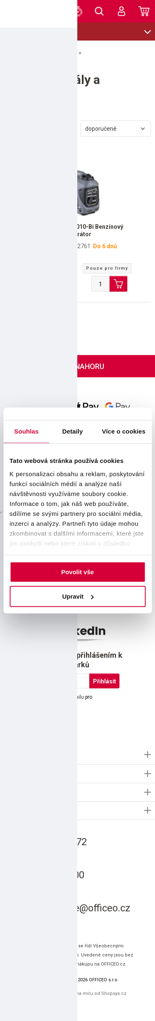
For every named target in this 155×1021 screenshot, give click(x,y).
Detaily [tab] (72, 431)
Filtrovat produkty (39, 129)
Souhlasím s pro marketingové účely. (54, 700)
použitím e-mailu (65, 697)
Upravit (77, 596)
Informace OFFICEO (29, 754)
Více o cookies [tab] (123, 431)
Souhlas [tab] (26, 431)
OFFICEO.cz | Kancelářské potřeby (18, 11)
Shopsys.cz (113, 993)
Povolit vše (77, 571)
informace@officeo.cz (81, 908)
